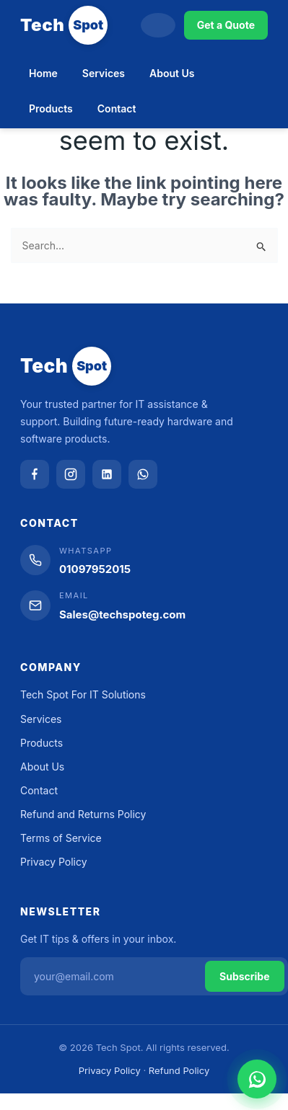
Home (43, 73)
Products (51, 108)
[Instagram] (70, 474)
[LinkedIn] (106, 474)
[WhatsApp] (142, 474)
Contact (116, 108)
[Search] (158, 25)
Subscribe (244, 976)
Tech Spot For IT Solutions (83, 694)
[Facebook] (34, 474)
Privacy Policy (53, 862)
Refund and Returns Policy (83, 814)
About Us (171, 73)
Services (103, 73)
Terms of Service (61, 838)
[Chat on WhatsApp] (256, 1079)
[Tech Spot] (64, 25)
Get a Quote (226, 25)
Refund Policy (179, 1070)
